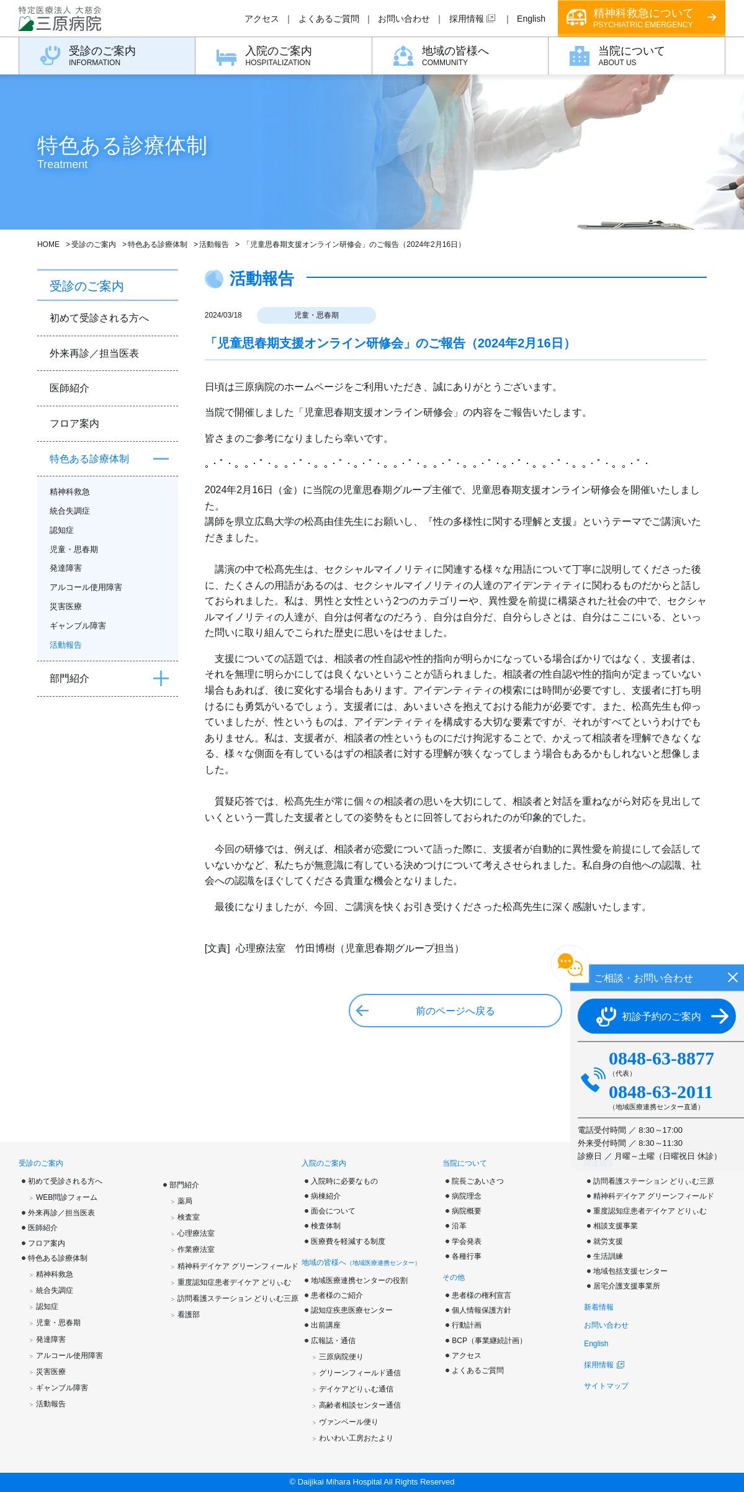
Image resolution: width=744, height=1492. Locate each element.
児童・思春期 (316, 315)
